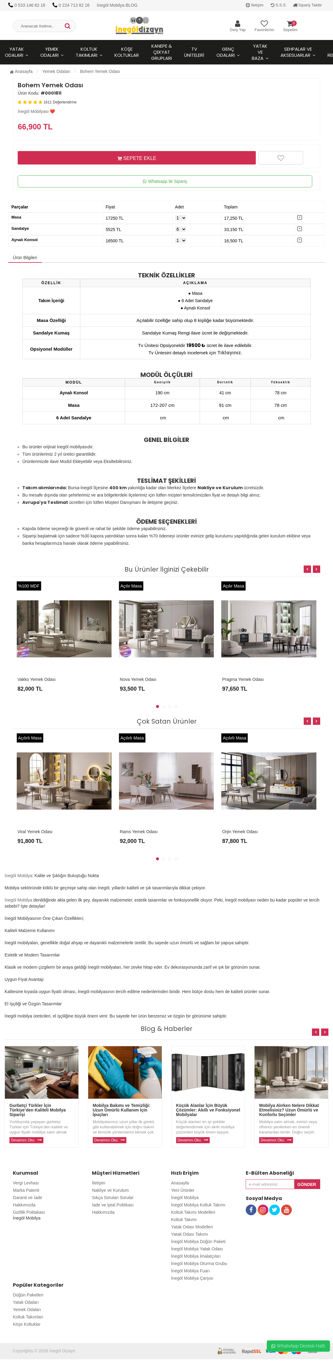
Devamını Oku (22, 1140)
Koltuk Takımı (184, 1219)
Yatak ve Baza (259, 52)
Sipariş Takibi (307, 5)
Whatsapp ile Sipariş (165, 181)
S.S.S (278, 5)
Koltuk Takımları (86, 52)
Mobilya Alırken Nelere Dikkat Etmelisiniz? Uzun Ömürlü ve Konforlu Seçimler (289, 1110)
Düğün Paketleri (28, 1294)
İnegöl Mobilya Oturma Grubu (199, 1263)
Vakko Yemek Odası (36, 679)
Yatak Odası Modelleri (192, 1226)
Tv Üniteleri (194, 52)
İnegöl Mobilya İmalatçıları (196, 1256)
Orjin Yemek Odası (240, 831)
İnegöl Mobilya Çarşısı (192, 1278)
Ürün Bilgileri (25, 257)
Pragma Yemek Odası (243, 679)
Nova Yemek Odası (138, 679)
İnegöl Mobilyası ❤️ (36, 111)
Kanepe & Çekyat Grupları (161, 52)
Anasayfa (21, 71)
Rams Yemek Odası (139, 831)
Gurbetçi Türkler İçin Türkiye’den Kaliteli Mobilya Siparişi (37, 1110)
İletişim (254, 5)
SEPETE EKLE (136, 158)
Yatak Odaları (26, 1302)
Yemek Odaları (49, 52)
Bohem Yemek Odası (100, 71)
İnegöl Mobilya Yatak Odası (197, 1248)
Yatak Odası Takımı (189, 1234)
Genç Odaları (225, 52)
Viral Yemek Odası (34, 831)
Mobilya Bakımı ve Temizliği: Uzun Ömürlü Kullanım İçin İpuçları (121, 1110)
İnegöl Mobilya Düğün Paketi (198, 1241)
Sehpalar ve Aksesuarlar (296, 52)
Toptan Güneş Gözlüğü (22, 1367)
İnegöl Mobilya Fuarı (190, 1270)
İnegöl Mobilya (18, 875)
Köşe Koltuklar (126, 52)
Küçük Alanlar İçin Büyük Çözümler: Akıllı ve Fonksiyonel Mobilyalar (208, 1110)
